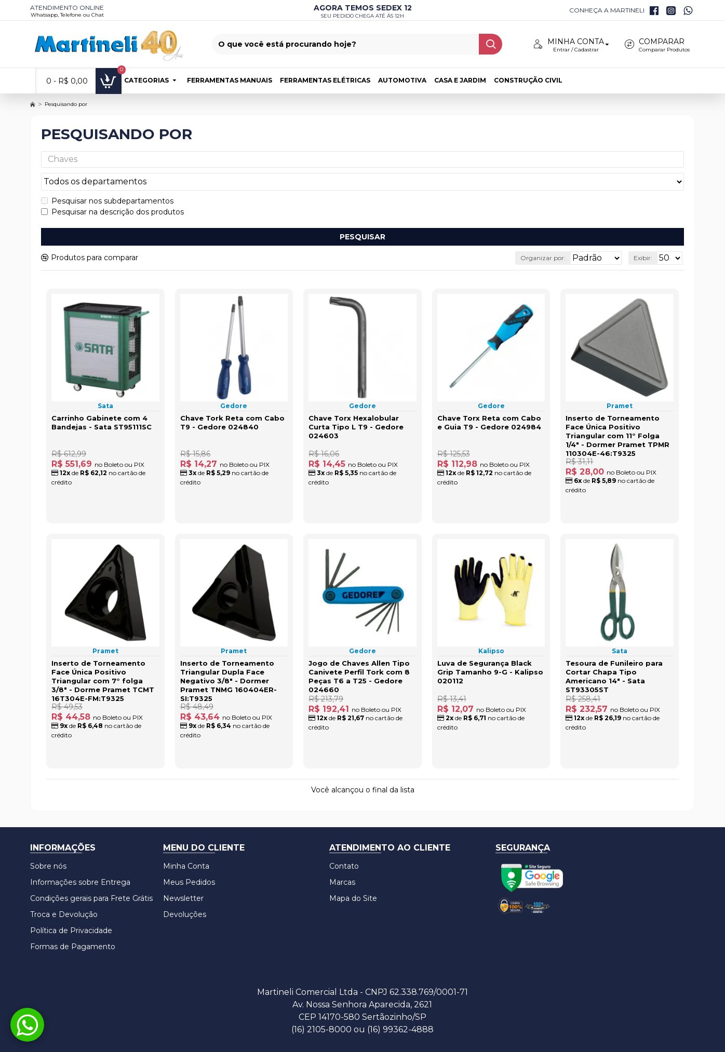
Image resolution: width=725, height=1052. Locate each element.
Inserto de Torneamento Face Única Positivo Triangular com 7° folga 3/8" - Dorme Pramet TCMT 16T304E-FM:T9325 (102, 654)
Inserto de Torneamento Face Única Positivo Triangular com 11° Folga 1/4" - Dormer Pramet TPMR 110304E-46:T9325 (617, 416)
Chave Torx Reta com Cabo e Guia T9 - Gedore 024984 (489, 402)
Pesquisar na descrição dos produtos (112, 192)
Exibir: (646, 238)
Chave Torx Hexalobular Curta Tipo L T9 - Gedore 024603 (356, 407)
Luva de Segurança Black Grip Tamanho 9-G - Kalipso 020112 (490, 645)
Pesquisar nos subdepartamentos (107, 181)
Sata (105, 386)
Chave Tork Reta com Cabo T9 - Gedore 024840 (232, 402)
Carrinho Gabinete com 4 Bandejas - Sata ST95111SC (101, 402)
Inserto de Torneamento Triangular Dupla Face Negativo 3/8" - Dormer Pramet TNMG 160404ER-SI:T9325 (228, 654)
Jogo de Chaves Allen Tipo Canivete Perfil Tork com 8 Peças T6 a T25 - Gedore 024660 (359, 649)
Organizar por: (518, 238)
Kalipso (491, 624)
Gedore (233, 386)
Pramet (620, 386)
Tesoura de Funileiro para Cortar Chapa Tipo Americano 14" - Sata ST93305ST (614, 649)
